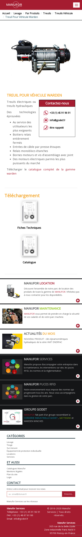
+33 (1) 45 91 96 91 (60, 112)
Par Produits (32, 13)
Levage (18, 13)
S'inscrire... (68, 494)
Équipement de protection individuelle (24, 451)
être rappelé (57, 127)
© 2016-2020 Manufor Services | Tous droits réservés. (59, 512)
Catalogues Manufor (16, 468)
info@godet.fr (57, 120)
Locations (11, 454)
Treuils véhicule (64, 13)
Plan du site (12, 474)
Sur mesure (12, 448)
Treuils (47, 13)
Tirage (9, 445)
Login (9, 477)
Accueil (6, 13)
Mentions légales (14, 471)
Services (11, 456)
